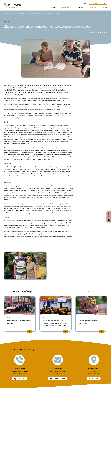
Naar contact (93, 378)
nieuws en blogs (20, 13)
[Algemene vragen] (19, 360)
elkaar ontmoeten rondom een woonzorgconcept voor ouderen (44, 13)
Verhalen (80, 7)
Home (5, 13)
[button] (52, 7)
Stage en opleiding (66, 7)
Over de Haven (93, 7)
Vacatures (52, 7)
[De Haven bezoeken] (94, 360)
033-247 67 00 (19, 379)
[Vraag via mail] (57, 360)
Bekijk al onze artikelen (93, 291)
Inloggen (83, 3)
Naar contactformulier (57, 379)
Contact (105, 7)
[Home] (12, 5)
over (11, 13)
